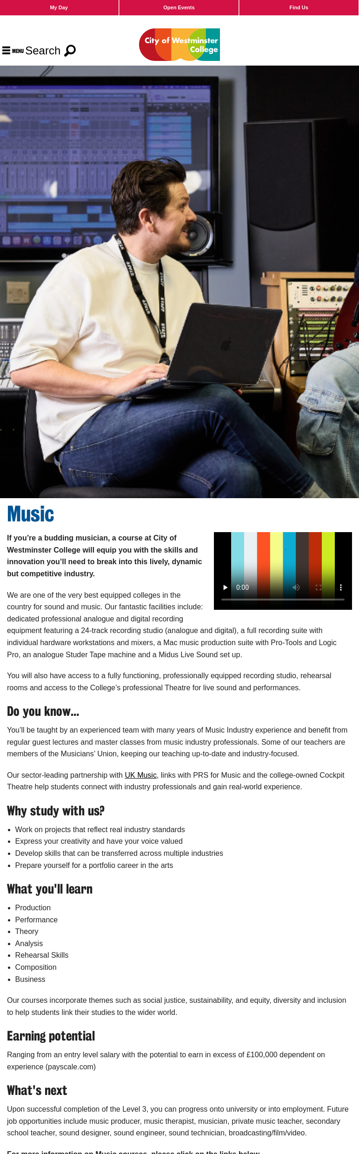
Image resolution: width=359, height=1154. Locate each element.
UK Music (140, 775)
